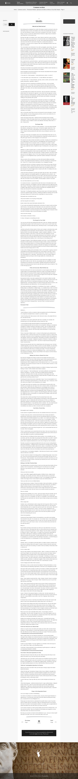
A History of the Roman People (73, 100)
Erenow (32, 776)
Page (28, 721)
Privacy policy (45, 776)
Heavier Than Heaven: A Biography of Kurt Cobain (73, 42)
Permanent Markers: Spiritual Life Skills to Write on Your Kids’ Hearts (43, 9)
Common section (22, 9)
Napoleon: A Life (73, 61)
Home (15, 9)
